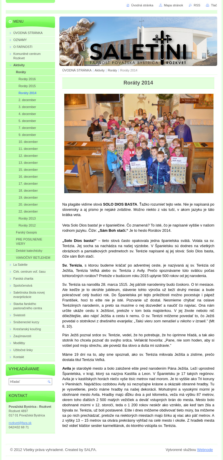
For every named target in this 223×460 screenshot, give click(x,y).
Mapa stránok (173, 5)
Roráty (112, 70)
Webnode (205, 450)
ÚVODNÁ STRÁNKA (77, 70)
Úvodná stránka (142, 5)
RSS (197, 5)
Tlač (214, 5)
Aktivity (100, 70)
